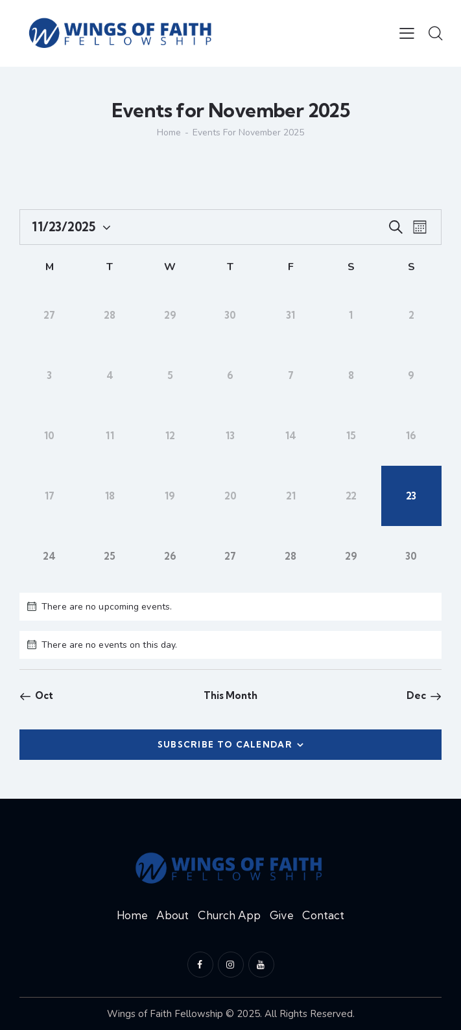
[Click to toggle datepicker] (63, 227)
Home (169, 133)
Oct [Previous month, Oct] (44, 695)
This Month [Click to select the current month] (231, 695)
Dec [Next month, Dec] (416, 695)
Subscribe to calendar (225, 744)
